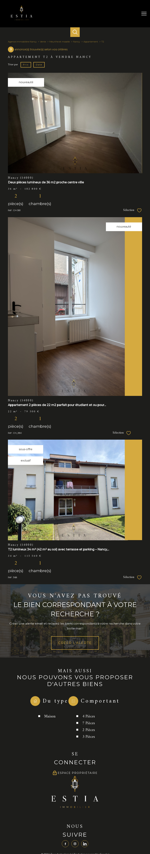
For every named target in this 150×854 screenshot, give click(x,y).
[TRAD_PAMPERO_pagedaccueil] (22, 19)
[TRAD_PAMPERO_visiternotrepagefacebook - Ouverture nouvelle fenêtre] (65, 844)
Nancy (76, 41)
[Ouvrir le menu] (144, 14)
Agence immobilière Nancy (22, 41)
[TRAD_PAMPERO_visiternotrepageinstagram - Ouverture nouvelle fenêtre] (75, 844)
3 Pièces (88, 751)
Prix (26, 64)
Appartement (90, 41)
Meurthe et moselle (59, 41)
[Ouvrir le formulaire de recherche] (75, 32)
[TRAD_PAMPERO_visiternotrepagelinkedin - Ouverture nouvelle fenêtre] (85, 844)
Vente (43, 41)
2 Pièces (88, 744)
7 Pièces (88, 738)
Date (39, 64)
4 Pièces (88, 731)
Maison (50, 731)
